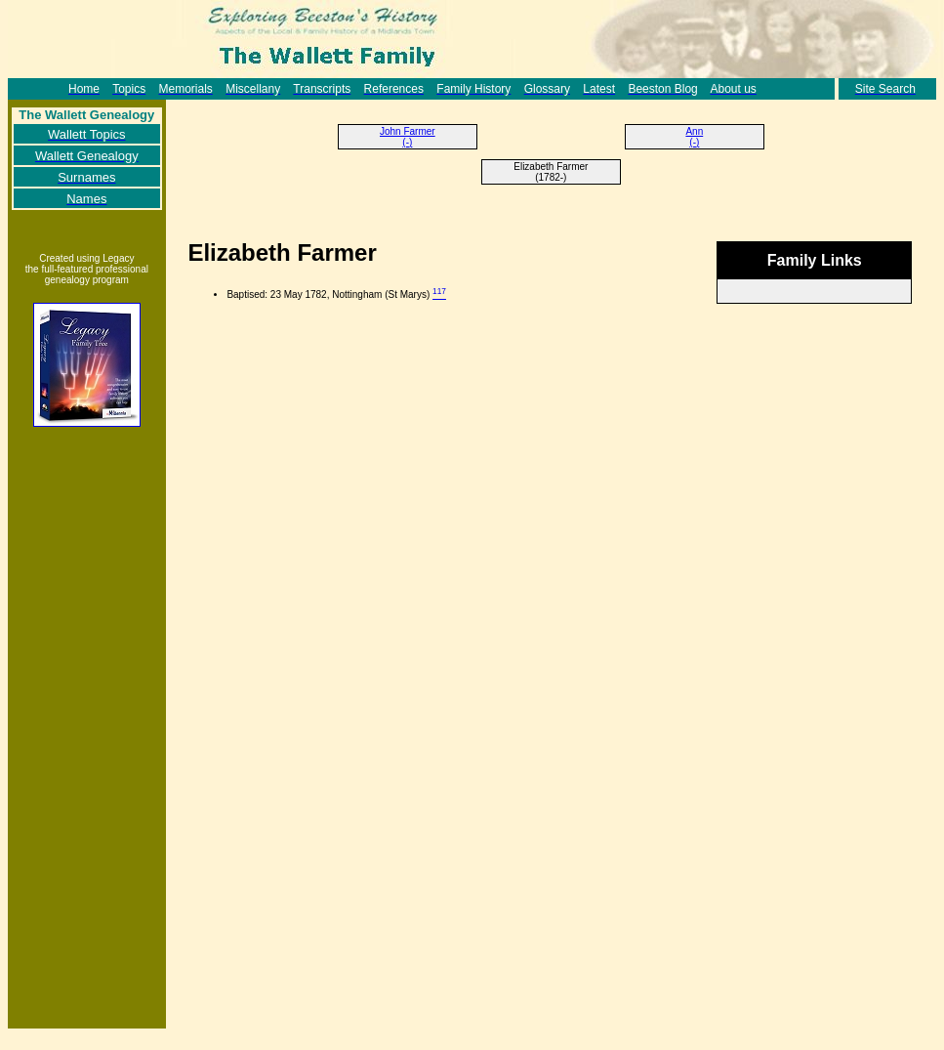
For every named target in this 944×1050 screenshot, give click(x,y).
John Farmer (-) (407, 136)
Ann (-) (694, 136)
